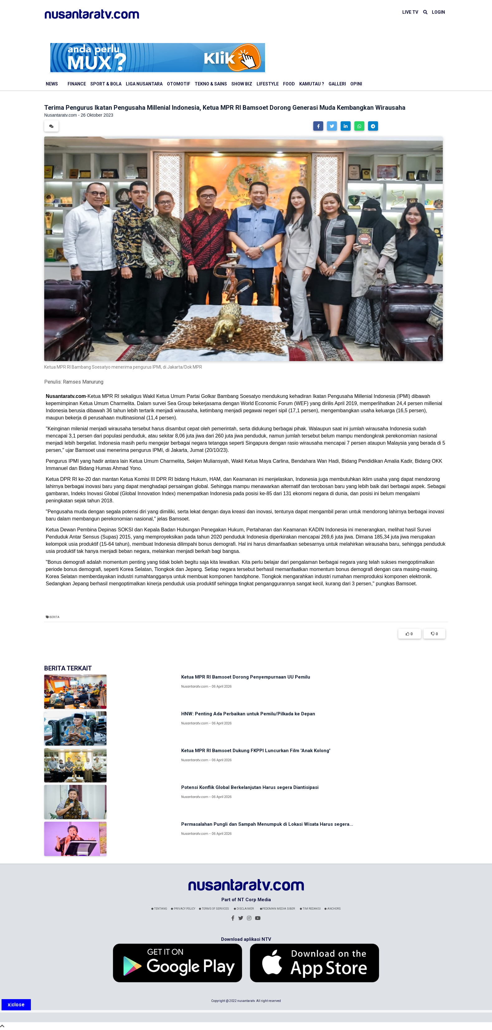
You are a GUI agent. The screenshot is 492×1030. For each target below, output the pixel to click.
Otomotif (178, 83)
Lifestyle (268, 83)
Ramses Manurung (83, 382)
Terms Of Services (214, 908)
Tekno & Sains (211, 83)
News (52, 83)
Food (289, 83)
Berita (54, 617)
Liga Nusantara (144, 83)
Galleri (337, 83)
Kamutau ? (311, 83)
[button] (318, 126)
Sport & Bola (105, 83)
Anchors (332, 908)
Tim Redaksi (310, 908)
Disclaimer (244, 908)
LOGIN (438, 12)
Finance (77, 83)
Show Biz (241, 83)
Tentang (159, 908)
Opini (356, 83)
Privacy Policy (183, 908)
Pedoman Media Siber (277, 908)
